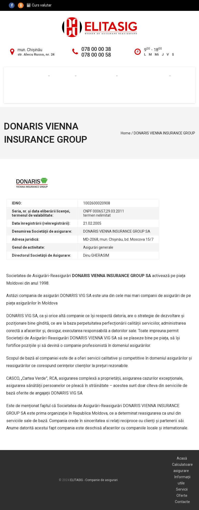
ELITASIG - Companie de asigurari (94, 480)
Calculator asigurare (147, 76)
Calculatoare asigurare (182, 467)
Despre (40, 76)
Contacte (68, 94)
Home (126, 133)
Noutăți (42, 94)
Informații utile (100, 76)
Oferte (18, 94)
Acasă (17, 76)
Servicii (66, 76)
